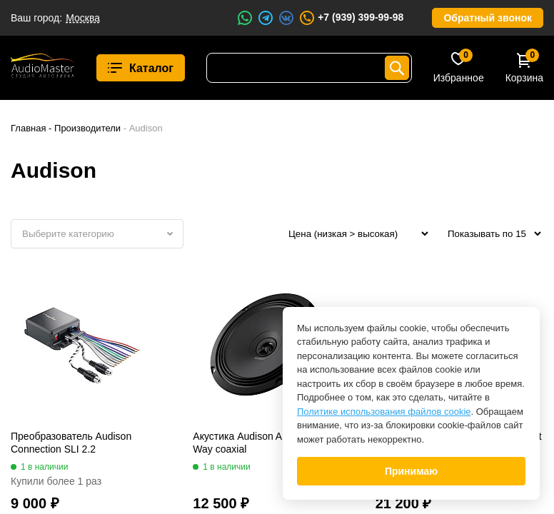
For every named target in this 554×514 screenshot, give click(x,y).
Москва (83, 18)
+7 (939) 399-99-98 (350, 17)
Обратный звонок (487, 18)
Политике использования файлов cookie (384, 411)
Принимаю (411, 471)
